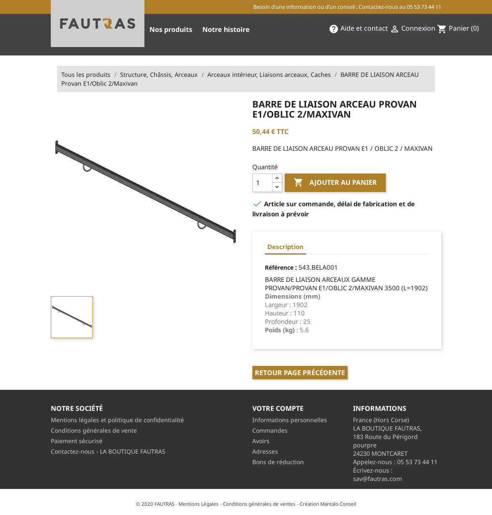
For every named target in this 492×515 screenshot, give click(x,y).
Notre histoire (226, 29)
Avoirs (261, 441)
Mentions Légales (198, 504)
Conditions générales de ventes (259, 504)
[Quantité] (262, 182)
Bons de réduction (278, 462)
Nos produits (170, 29)
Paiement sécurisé (76, 441)
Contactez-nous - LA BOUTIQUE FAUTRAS (108, 451)
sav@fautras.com (377, 479)
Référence (279, 267)
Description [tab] (285, 246)
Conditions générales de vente (94, 430)
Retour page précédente (300, 372)
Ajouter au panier (335, 182)
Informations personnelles (289, 420)
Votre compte (278, 408)
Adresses (265, 451)
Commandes (270, 430)
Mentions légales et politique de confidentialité (117, 420)
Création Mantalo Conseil (328, 504)
